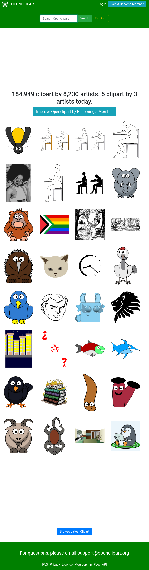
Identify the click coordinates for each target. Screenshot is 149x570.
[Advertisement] (74, 61)
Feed (97, 564)
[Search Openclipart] (58, 18)
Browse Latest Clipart (74, 531)
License (67, 564)
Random (100, 18)
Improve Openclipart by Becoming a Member (74, 111)
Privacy (55, 564)
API (104, 564)
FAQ (45, 564)
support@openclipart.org (103, 553)
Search (84, 18)
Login (102, 4)
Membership (83, 564)
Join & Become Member (127, 4)
